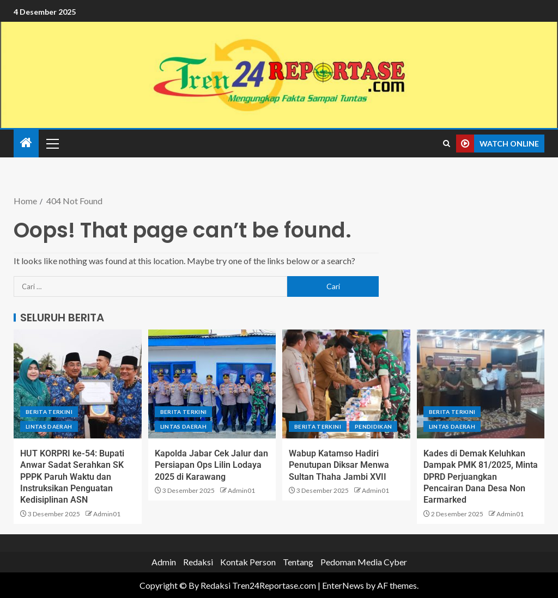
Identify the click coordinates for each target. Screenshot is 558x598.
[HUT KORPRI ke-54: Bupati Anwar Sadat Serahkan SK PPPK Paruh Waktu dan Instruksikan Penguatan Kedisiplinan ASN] (78, 383)
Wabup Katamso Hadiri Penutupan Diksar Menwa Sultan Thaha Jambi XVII (339, 465)
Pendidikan (373, 426)
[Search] (446, 143)
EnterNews (343, 585)
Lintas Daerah (49, 426)
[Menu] (52, 143)
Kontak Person (248, 562)
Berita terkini (49, 411)
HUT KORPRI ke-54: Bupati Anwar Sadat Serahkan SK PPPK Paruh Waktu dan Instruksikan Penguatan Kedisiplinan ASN (72, 476)
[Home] (26, 143)
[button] (52, 143)
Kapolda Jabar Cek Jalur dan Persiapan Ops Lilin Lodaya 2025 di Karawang (211, 465)
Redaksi (198, 562)
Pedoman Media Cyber (363, 562)
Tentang (298, 562)
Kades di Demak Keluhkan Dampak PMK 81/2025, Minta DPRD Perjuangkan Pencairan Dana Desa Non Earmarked (480, 476)
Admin (163, 562)
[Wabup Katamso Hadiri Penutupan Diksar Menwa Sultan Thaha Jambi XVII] (346, 383)
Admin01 (106, 514)
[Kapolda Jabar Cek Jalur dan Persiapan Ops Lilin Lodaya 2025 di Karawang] (212, 383)
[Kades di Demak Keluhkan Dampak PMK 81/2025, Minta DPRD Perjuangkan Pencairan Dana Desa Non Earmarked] (481, 383)
